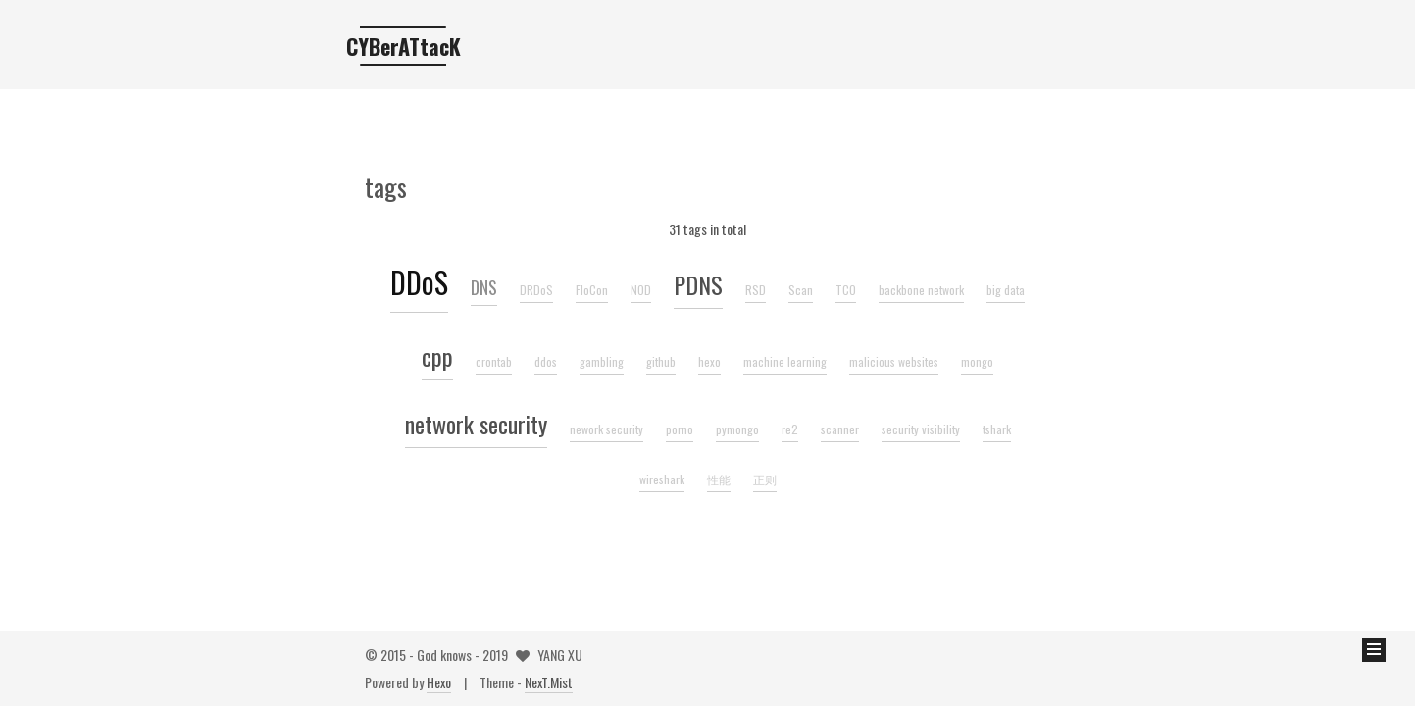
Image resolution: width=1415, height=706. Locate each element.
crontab (494, 361)
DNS (484, 287)
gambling (602, 361)
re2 (790, 429)
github (661, 361)
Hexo (439, 682)
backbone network (921, 289)
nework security (606, 429)
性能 (719, 479)
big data (1005, 289)
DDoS (419, 282)
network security (476, 423)
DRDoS (536, 289)
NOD (641, 289)
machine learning (785, 361)
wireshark (661, 479)
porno (679, 429)
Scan (800, 289)
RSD (755, 289)
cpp (437, 356)
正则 (765, 479)
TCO (845, 289)
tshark (997, 429)
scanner (840, 429)
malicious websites (893, 361)
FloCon (592, 289)
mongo (977, 361)
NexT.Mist (549, 682)
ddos (545, 361)
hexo (709, 361)
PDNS (698, 284)
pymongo (737, 429)
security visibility (921, 429)
